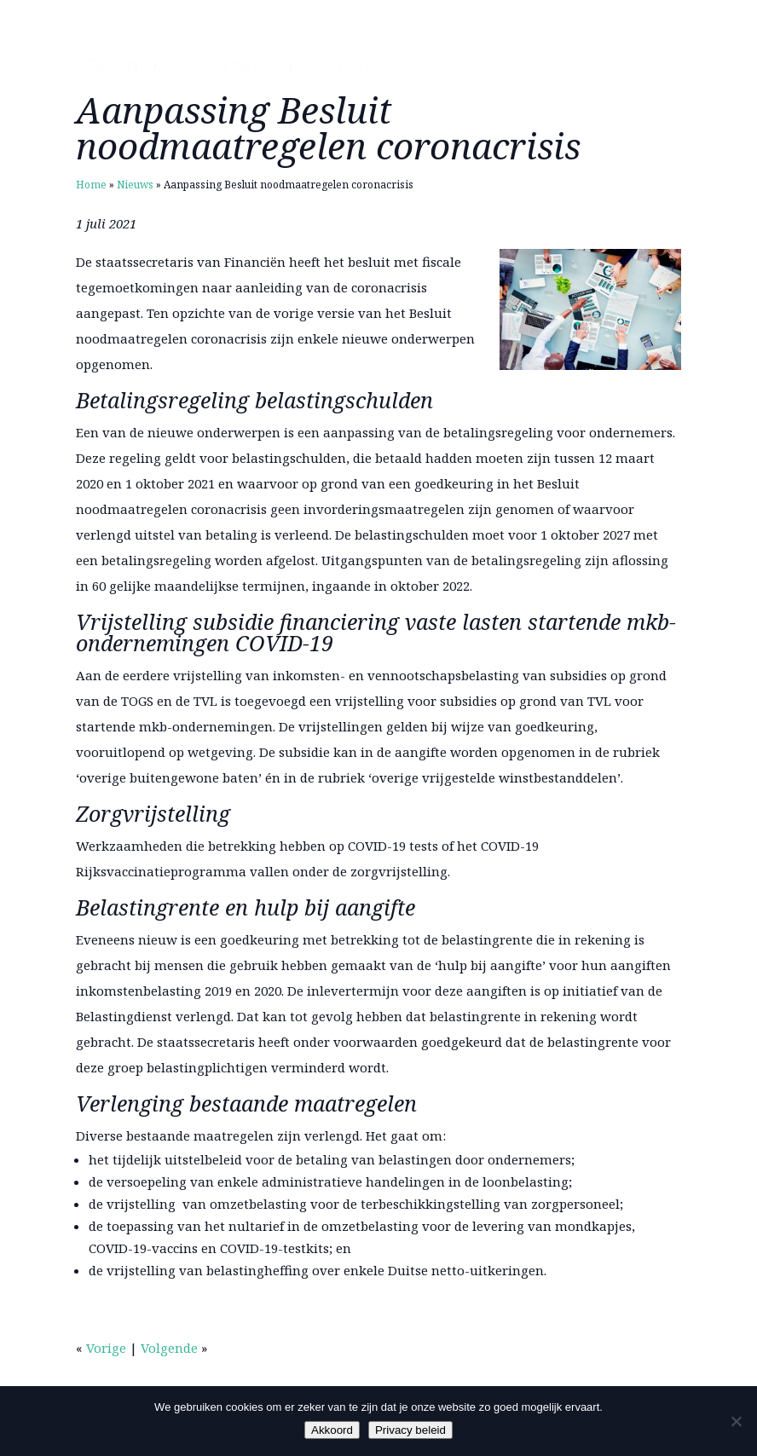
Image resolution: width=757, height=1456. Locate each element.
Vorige (106, 1347)
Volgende (169, 1347)
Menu (651, 65)
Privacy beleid (410, 1430)
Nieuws (135, 184)
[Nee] (735, 1421)
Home (91, 184)
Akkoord (332, 1430)
